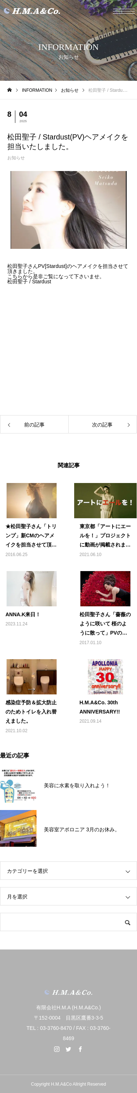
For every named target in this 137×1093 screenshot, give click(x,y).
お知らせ (16, 157)
